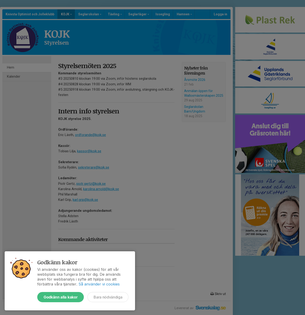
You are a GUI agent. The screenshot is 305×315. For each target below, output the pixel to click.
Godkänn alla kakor (61, 297)
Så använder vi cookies (99, 284)
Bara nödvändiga (108, 297)
